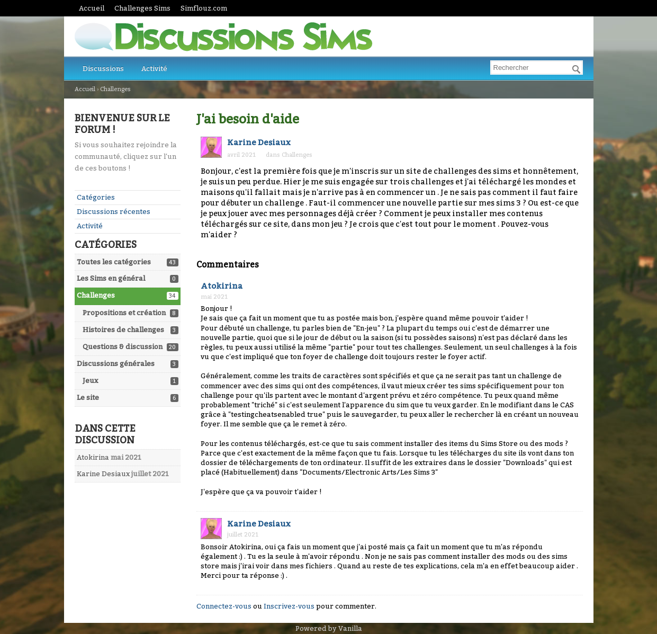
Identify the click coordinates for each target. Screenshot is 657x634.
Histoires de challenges (123, 330)
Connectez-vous (223, 606)
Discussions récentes (113, 212)
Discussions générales (116, 364)
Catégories (96, 197)
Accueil (91, 8)
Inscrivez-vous (289, 606)
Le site (88, 397)
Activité (154, 69)
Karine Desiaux (103, 474)
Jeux (90, 381)
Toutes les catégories (114, 262)
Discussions (103, 69)
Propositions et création (124, 313)
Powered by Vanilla (328, 628)
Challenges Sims (142, 8)
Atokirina (93, 457)
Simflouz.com (204, 8)
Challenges (96, 295)
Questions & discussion (123, 347)
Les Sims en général (111, 278)
